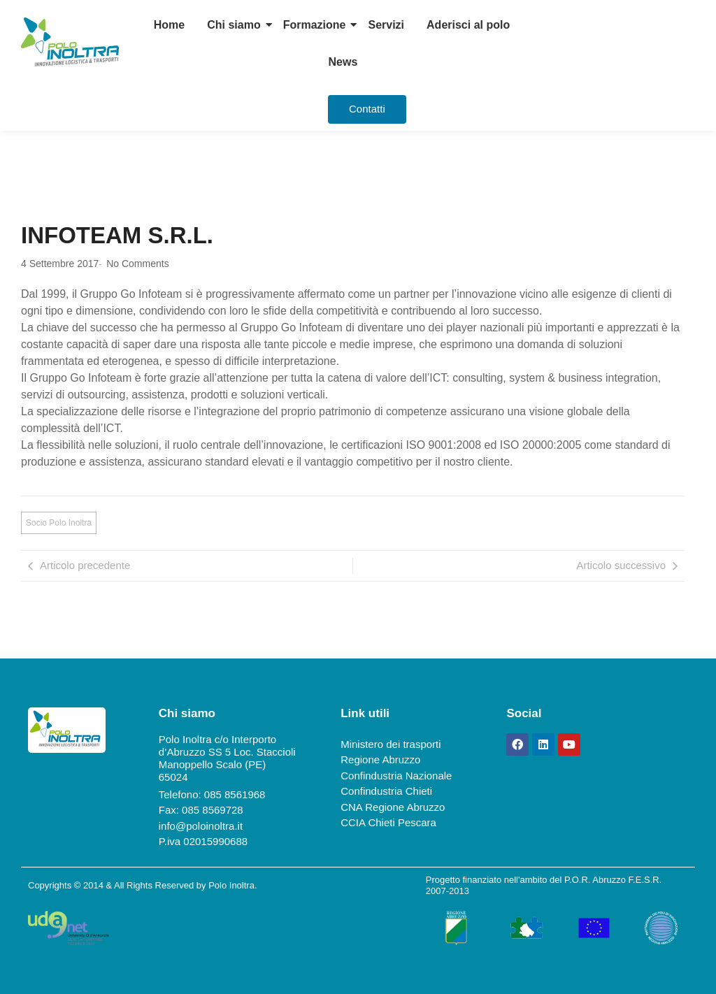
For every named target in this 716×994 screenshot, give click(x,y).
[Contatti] (367, 109)
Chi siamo (233, 25)
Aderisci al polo (468, 25)
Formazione (314, 25)
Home (169, 25)
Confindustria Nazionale (396, 775)
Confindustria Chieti (386, 791)
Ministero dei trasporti (391, 744)
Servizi (386, 25)
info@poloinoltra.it (201, 826)
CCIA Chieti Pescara (388, 822)
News (343, 62)
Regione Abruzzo (380, 759)
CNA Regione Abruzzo (393, 807)
